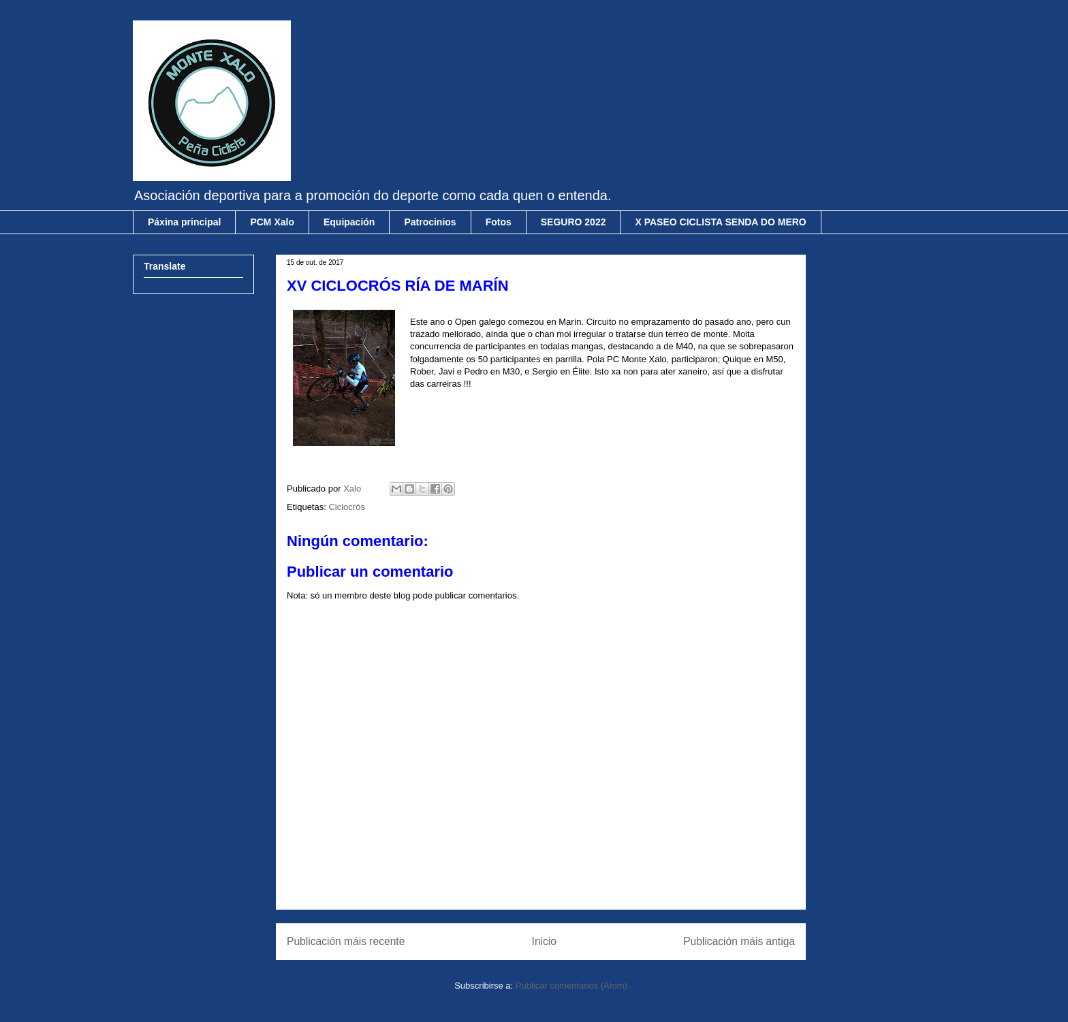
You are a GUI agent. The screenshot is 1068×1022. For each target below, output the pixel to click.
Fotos (499, 222)
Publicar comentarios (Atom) (571, 985)
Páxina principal (184, 222)
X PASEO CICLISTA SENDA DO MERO (720, 222)
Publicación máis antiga (739, 941)
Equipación (349, 222)
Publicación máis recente (346, 941)
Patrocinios (430, 222)
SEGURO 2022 (573, 222)
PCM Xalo (272, 222)
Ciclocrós (346, 507)
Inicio (544, 941)
